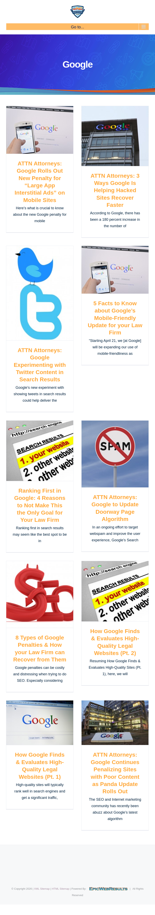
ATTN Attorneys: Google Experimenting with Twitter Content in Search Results (40, 365)
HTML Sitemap (60, 888)
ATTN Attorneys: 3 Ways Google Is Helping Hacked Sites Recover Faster (115, 190)
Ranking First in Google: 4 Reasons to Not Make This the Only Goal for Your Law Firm (39, 505)
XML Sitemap (42, 888)
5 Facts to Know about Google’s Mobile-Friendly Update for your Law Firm (115, 318)
